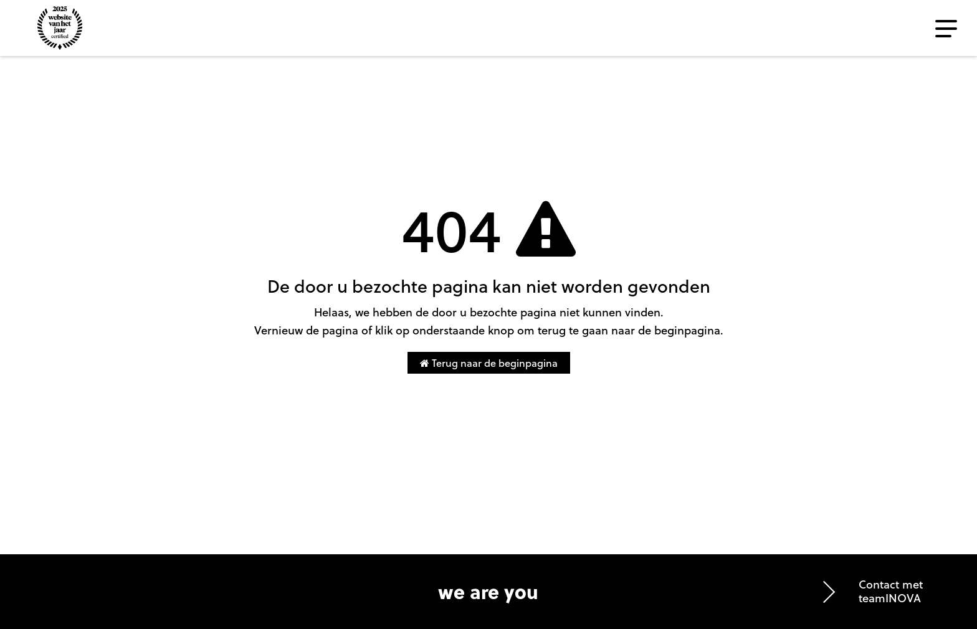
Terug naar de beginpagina (489, 363)
